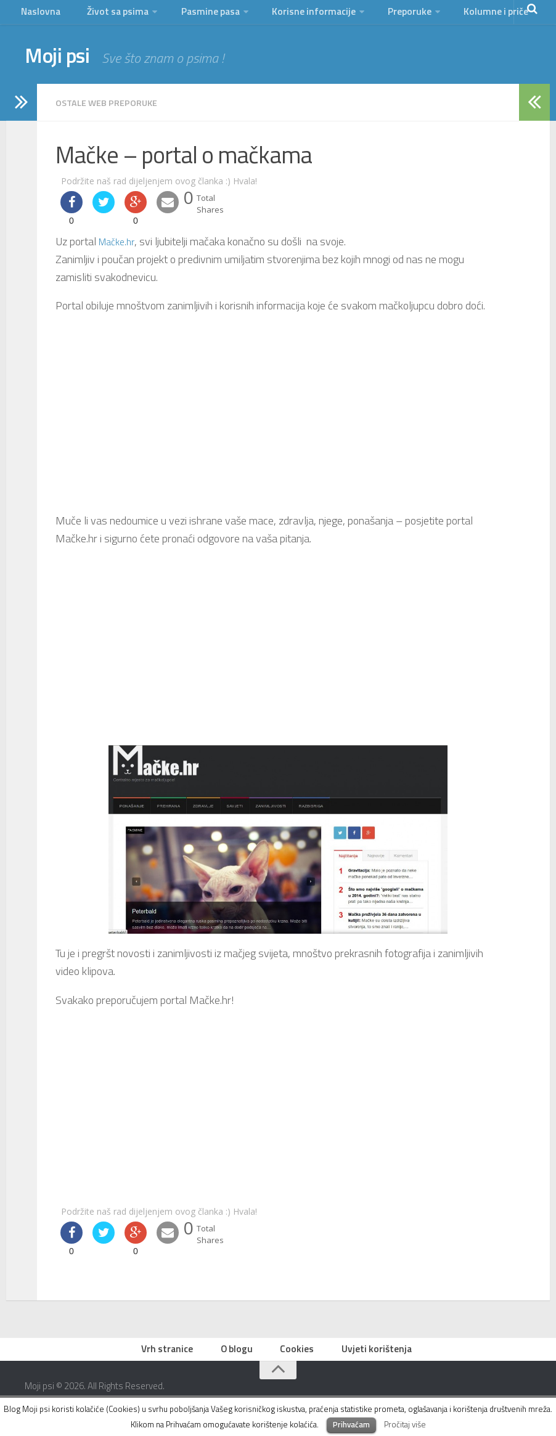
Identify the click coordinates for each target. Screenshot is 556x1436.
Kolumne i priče (478, 15)
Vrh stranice (175, 1357)
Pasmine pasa (203, 15)
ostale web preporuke (112, 109)
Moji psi (66, 64)
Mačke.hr (119, 247)
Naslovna (40, 15)
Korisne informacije (303, 15)
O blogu (241, 1357)
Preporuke (395, 15)
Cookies (298, 1357)
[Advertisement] (278, 420)
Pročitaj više (405, 1424)
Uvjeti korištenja (373, 1357)
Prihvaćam (351, 1424)
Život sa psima (112, 15)
